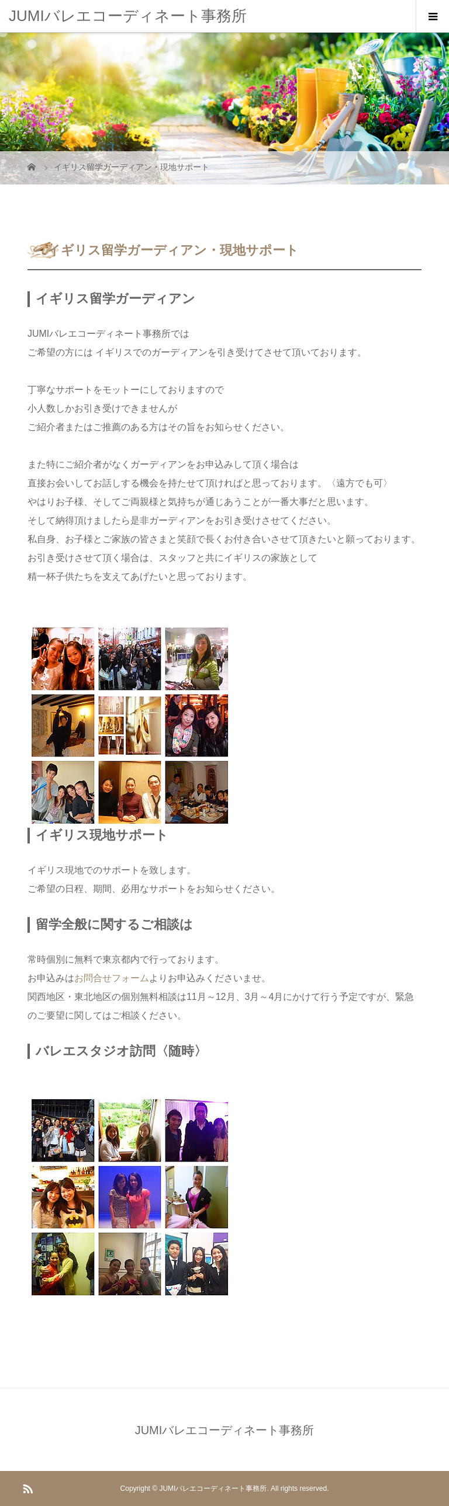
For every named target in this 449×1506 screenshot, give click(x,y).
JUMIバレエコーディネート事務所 (128, 16)
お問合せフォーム (111, 978)
